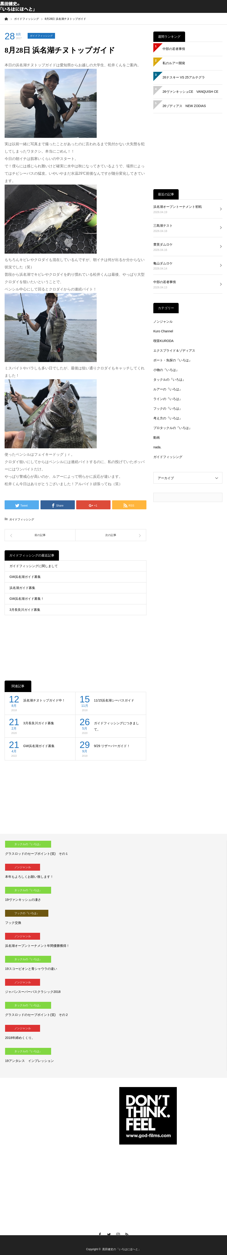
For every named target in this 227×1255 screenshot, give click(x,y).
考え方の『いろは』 (167, 418)
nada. (157, 447)
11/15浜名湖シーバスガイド (114, 700)
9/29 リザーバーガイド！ (112, 746)
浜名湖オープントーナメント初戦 (177, 207)
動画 (156, 437)
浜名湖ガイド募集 (22, 588)
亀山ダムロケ (163, 263)
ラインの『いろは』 (167, 399)
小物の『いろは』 (166, 370)
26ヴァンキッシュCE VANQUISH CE (190, 91)
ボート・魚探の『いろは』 (172, 360)
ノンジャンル (163, 321)
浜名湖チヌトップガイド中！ (44, 700)
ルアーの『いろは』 (167, 389)
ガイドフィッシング (41, 35)
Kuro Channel (163, 331)
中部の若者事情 (174, 49)
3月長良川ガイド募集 (24, 610)
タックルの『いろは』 (169, 379)
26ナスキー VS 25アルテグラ (184, 77)
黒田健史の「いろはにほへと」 (121, 1249)
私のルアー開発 (174, 63)
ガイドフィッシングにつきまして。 (116, 726)
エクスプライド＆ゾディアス (174, 350)
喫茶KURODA (163, 341)
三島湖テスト (163, 225)
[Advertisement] (75, 643)
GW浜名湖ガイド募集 (25, 577)
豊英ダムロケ (163, 244)
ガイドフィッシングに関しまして (33, 566)
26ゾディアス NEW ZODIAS (184, 106)
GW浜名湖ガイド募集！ (26, 598)
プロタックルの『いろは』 (172, 428)
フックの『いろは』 (167, 408)
